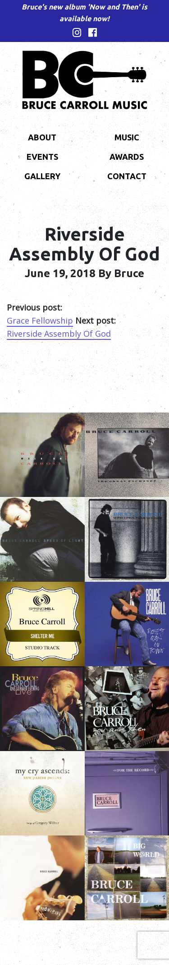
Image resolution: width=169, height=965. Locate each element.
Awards (127, 156)
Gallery (42, 176)
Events (42, 156)
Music (126, 137)
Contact (126, 176)
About (42, 137)
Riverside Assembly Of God (59, 333)
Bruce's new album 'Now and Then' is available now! (84, 13)
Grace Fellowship (40, 320)
